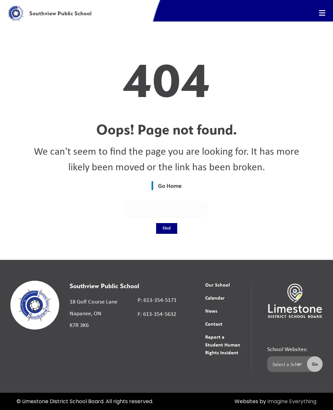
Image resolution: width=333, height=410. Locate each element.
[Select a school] (286, 364)
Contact (213, 323)
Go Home (170, 185)
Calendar (215, 297)
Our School (217, 284)
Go (315, 363)
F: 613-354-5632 (157, 314)
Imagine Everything (291, 401)
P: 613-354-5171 (157, 300)
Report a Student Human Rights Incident (222, 344)
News (211, 310)
